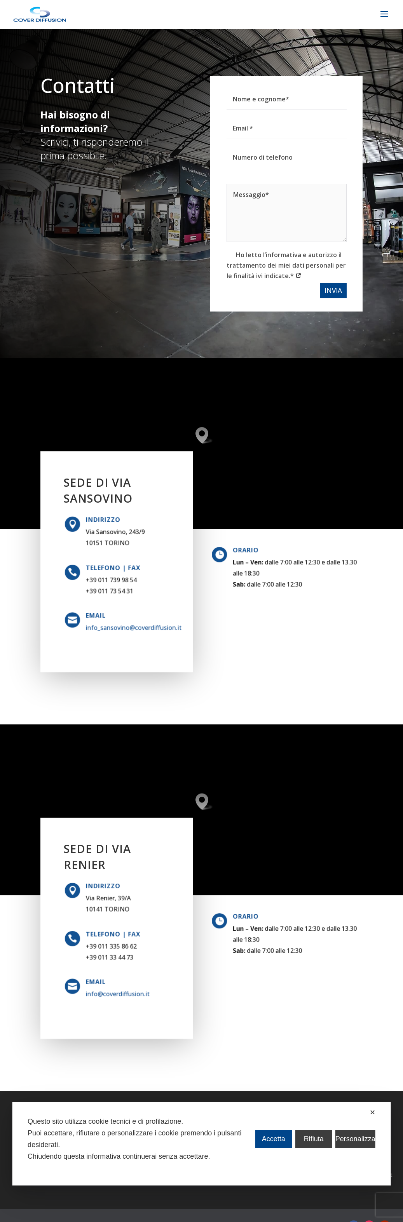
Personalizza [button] (355, 1139)
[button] (204, 435)
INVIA (322, 290)
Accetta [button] (273, 1139)
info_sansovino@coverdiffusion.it (129, 626)
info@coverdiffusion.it (117, 993)
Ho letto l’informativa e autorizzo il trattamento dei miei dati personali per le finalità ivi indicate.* (275, 265)
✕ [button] (372, 1112)
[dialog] (201, 1143)
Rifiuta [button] (314, 1139)
